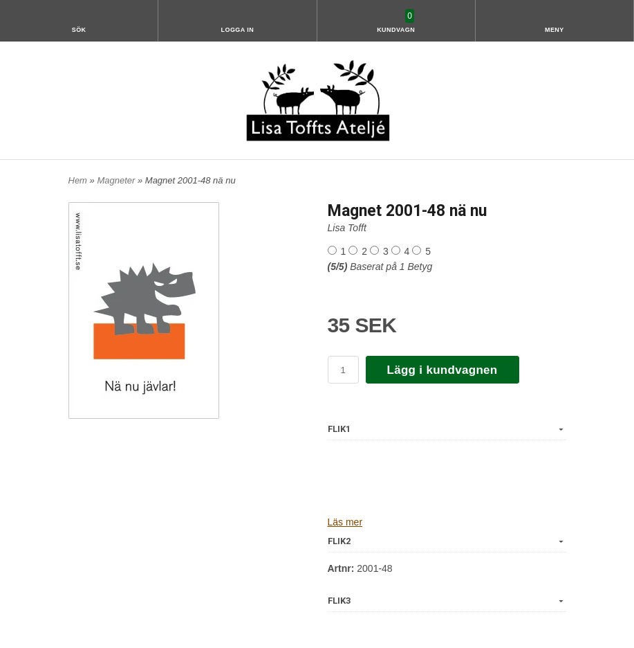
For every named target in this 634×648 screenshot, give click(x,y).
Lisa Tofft (347, 227)
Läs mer (345, 522)
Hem (77, 180)
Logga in (237, 29)
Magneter (117, 180)
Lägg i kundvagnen (442, 370)
